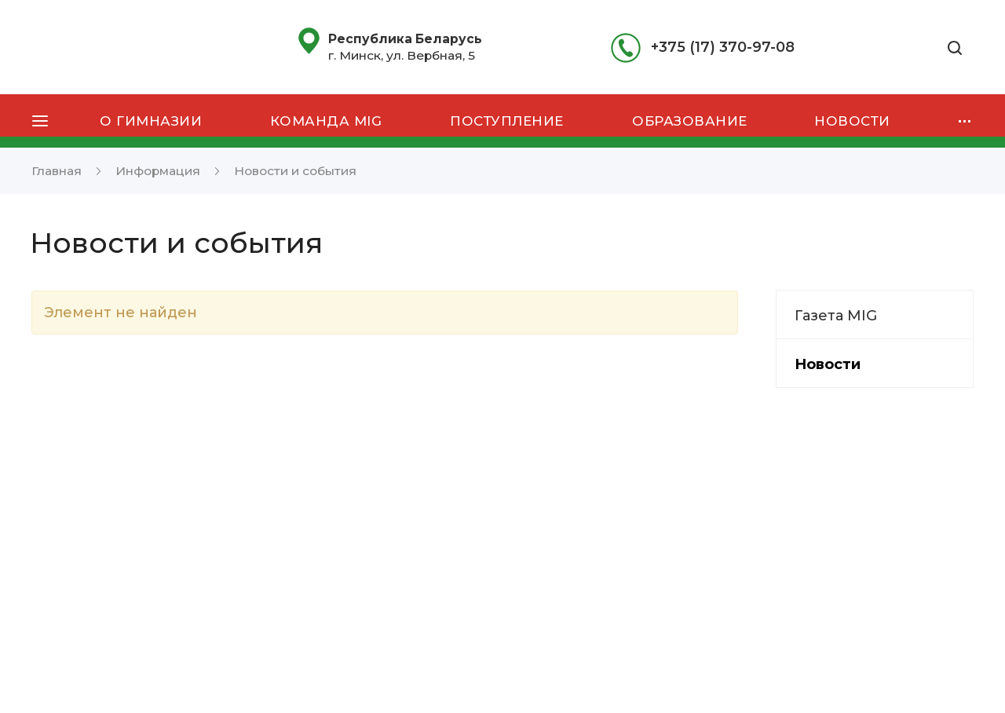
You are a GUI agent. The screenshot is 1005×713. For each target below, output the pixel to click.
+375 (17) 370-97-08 (723, 47)
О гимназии (151, 121)
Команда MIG (326, 121)
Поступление (507, 121)
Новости (852, 121)
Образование (689, 121)
